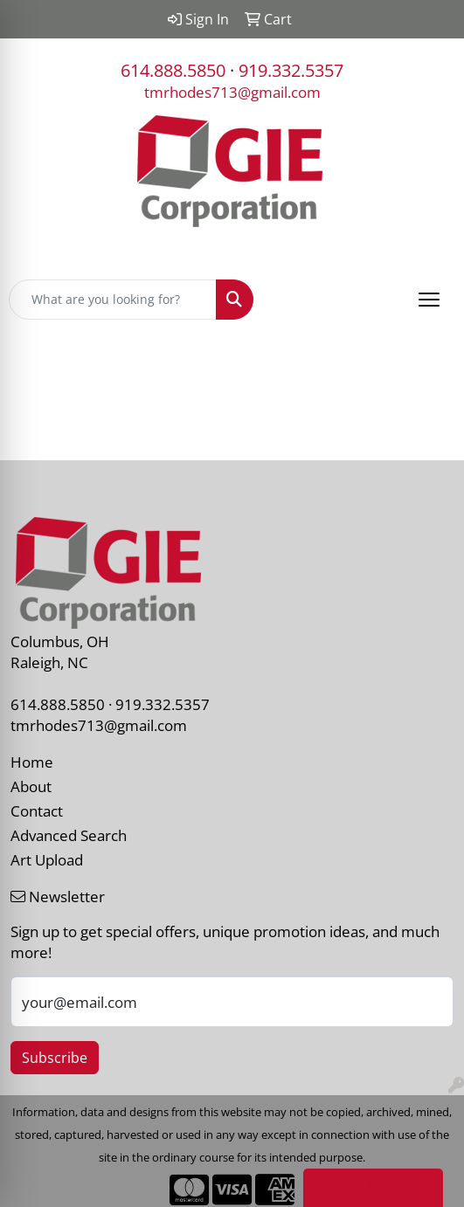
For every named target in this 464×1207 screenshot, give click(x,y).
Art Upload (46, 859)
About (31, 786)
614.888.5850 (173, 70)
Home (31, 761)
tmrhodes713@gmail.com (232, 91)
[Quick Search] (113, 299)
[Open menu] (429, 299)
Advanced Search (68, 834)
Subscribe (54, 1057)
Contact (36, 810)
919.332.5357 (291, 70)
